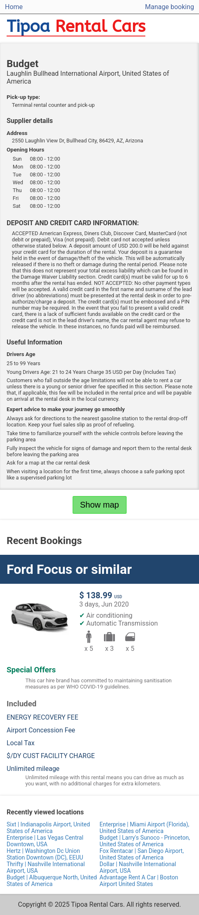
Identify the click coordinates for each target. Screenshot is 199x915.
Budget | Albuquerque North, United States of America (52, 880)
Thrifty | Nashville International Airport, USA (46, 867)
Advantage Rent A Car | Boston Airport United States (139, 880)
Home (14, 7)
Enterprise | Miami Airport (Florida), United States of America (144, 827)
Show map (99, 504)
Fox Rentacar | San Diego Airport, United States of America (142, 854)
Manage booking (169, 7)
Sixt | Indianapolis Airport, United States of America (48, 827)
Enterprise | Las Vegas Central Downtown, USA (45, 841)
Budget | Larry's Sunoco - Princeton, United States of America (145, 841)
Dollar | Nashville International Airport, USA (138, 867)
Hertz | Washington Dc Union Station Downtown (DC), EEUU (45, 854)
